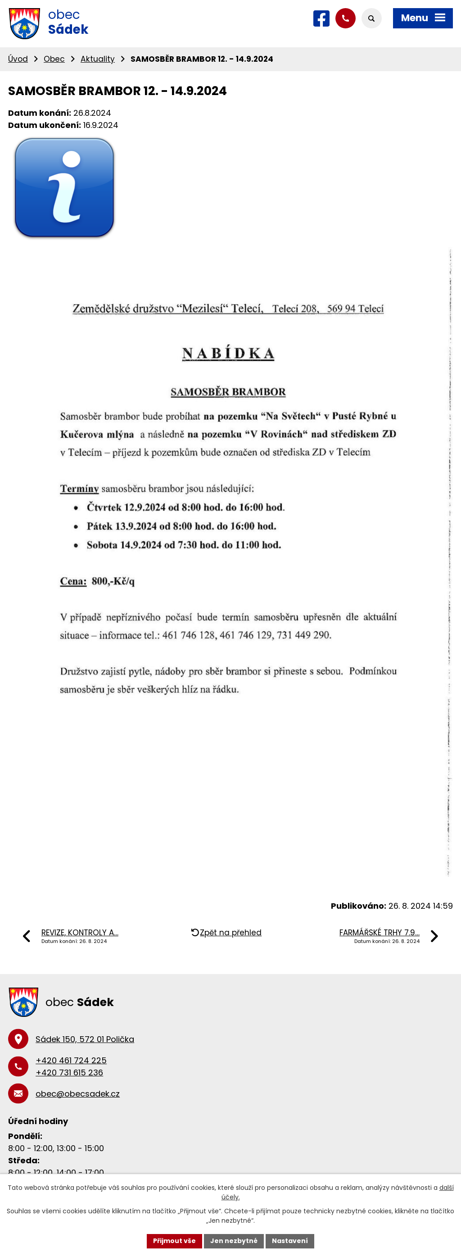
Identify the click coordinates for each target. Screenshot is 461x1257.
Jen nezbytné (234, 1240)
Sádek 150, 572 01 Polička (85, 1039)
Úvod (18, 59)
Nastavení (290, 1240)
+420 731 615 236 (69, 1072)
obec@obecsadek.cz (78, 1093)
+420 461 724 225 (71, 1060)
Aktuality (98, 59)
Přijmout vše (174, 1240)
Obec (54, 59)
